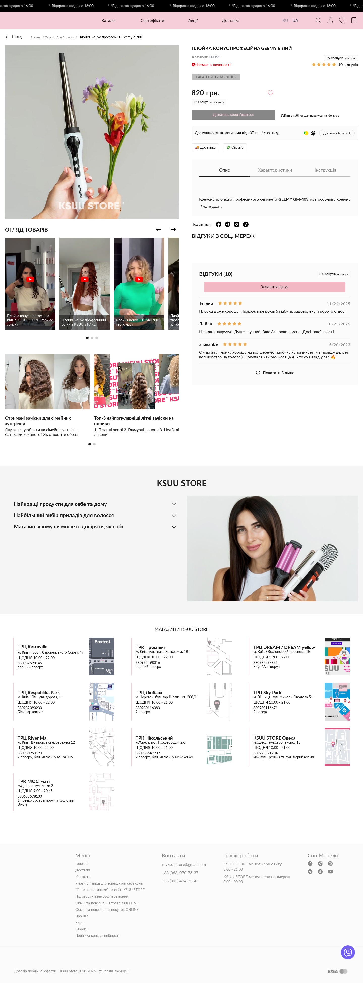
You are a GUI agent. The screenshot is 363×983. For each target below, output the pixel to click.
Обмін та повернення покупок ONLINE (107, 910)
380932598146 (30, 663)
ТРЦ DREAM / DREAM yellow (284, 647)
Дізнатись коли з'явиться (233, 114)
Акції (188, 20)
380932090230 (30, 708)
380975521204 (265, 753)
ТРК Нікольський (154, 738)
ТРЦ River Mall (33, 738)
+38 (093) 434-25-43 (180, 881)
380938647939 (148, 753)
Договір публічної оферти (130, 971)
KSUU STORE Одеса (274, 738)
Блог (79, 923)
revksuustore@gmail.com (184, 864)
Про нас (81, 916)
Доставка (225, 20)
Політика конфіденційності (97, 936)
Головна (36, 37)
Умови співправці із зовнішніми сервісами (109, 883)
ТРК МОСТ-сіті (34, 781)
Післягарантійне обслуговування (102, 896)
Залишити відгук (274, 286)
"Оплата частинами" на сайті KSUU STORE (110, 890)
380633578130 (30, 796)
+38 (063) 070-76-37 (180, 872)
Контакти (82, 877)
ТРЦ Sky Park (267, 692)
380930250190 (30, 753)
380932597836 (265, 663)
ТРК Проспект (151, 647)
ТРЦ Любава (149, 692)
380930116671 (265, 708)
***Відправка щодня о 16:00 (82, 6)
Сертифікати (147, 20)
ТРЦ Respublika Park (39, 692)
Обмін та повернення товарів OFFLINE (106, 903)
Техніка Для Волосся (64, 37)
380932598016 (148, 663)
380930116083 (148, 708)
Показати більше (274, 372)
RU (275, 20)
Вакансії (81, 929)
